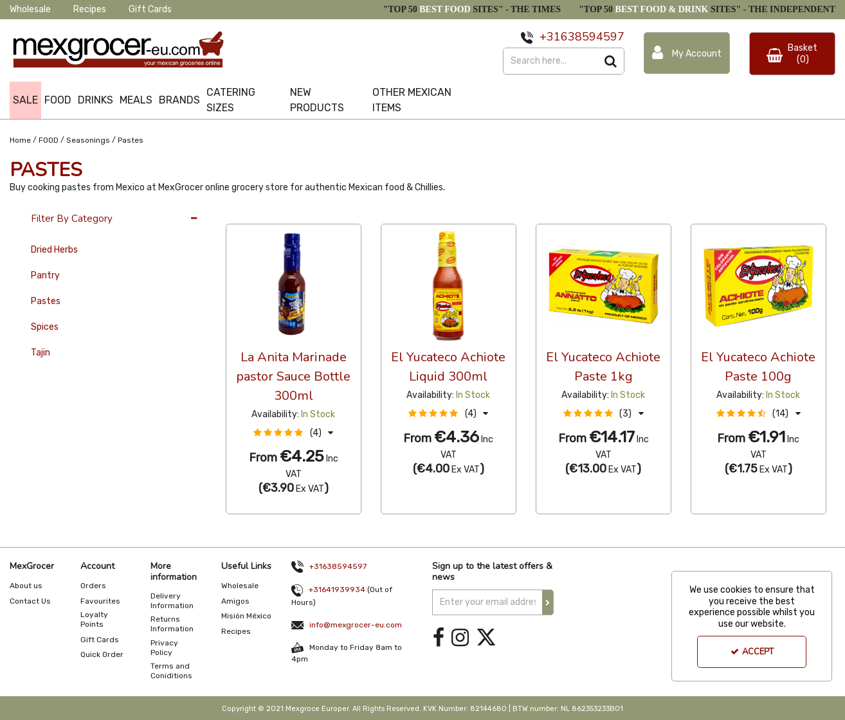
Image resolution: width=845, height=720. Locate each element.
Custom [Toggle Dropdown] (312, 212)
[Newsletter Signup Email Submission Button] (548, 602)
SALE (25, 100)
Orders (93, 585)
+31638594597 (338, 566)
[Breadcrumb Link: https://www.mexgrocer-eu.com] (20, 139)
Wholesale (30, 9)
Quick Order (101, 654)
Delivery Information (172, 600)
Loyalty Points (94, 619)
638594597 (592, 36)
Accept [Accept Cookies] (752, 652)
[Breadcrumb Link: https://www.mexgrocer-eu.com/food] (49, 139)
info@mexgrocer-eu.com (355, 624)
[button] (293, 433)
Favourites (100, 601)
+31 (550, 36)
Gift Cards (150, 9)
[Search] (550, 61)
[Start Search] (611, 61)
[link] (438, 638)
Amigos (235, 601)
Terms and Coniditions (171, 671)
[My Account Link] (686, 53)
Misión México (246, 615)
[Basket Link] (792, 54)
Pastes (45, 301)
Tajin (40, 352)
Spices (45, 326)
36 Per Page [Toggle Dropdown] (252, 212)
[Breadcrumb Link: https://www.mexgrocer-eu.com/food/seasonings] (88, 139)
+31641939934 (337, 589)
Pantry (45, 275)
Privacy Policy (164, 647)
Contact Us (30, 601)
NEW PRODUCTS (317, 100)
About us (26, 585)
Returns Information (172, 624)
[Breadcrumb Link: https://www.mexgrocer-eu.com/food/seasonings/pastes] (130, 139)
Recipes (89, 9)
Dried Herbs (54, 249)
